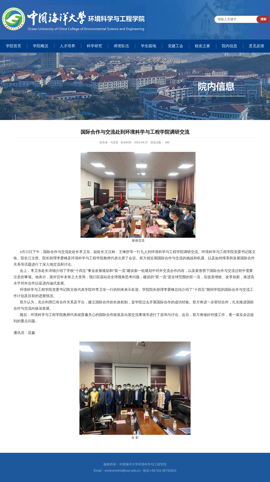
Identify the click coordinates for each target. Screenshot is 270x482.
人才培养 (67, 46)
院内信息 (229, 46)
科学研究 (94, 46)
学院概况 (40, 46)
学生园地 (148, 46)
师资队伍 (121, 46)
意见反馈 (256, 46)
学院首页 (13, 46)
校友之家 (202, 46)
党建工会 (175, 46)
